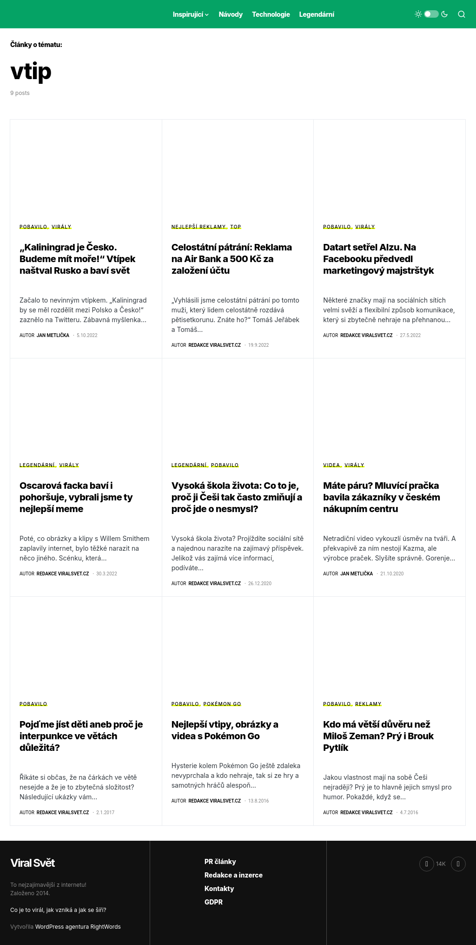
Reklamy (368, 704)
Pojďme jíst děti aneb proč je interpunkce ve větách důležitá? (81, 736)
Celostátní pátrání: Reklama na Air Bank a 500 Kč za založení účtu (232, 259)
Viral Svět (32, 863)
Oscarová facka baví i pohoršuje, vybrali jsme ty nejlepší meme (76, 497)
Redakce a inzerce (234, 875)
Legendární (37, 465)
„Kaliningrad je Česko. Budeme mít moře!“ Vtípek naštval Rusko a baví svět (77, 259)
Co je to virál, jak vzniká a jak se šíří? (58, 909)
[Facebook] (432, 864)
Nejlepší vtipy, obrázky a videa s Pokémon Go (225, 730)
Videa (331, 465)
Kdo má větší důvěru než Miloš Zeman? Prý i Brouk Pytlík (378, 736)
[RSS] (458, 864)
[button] (431, 14)
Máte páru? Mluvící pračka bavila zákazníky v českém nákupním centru (381, 497)
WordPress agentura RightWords (78, 926)
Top (235, 227)
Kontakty (219, 888)
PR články (220, 861)
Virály (62, 227)
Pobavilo (33, 227)
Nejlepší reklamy (199, 227)
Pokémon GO (223, 704)
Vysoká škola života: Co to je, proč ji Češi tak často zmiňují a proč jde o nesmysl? (237, 497)
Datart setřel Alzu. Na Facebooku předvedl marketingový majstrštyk (378, 259)
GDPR (214, 902)
